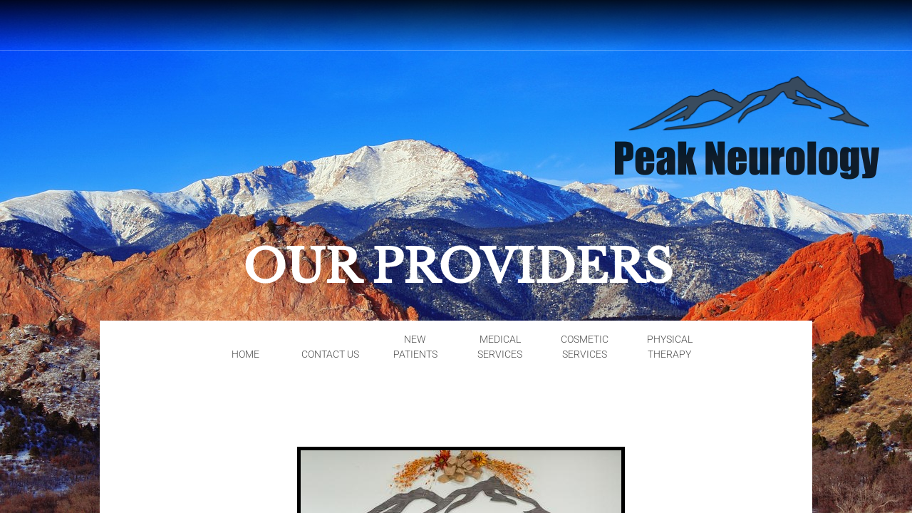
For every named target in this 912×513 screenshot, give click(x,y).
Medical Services (499, 346)
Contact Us (330, 354)
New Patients (415, 346)
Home (245, 354)
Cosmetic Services (584, 346)
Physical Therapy (670, 346)
